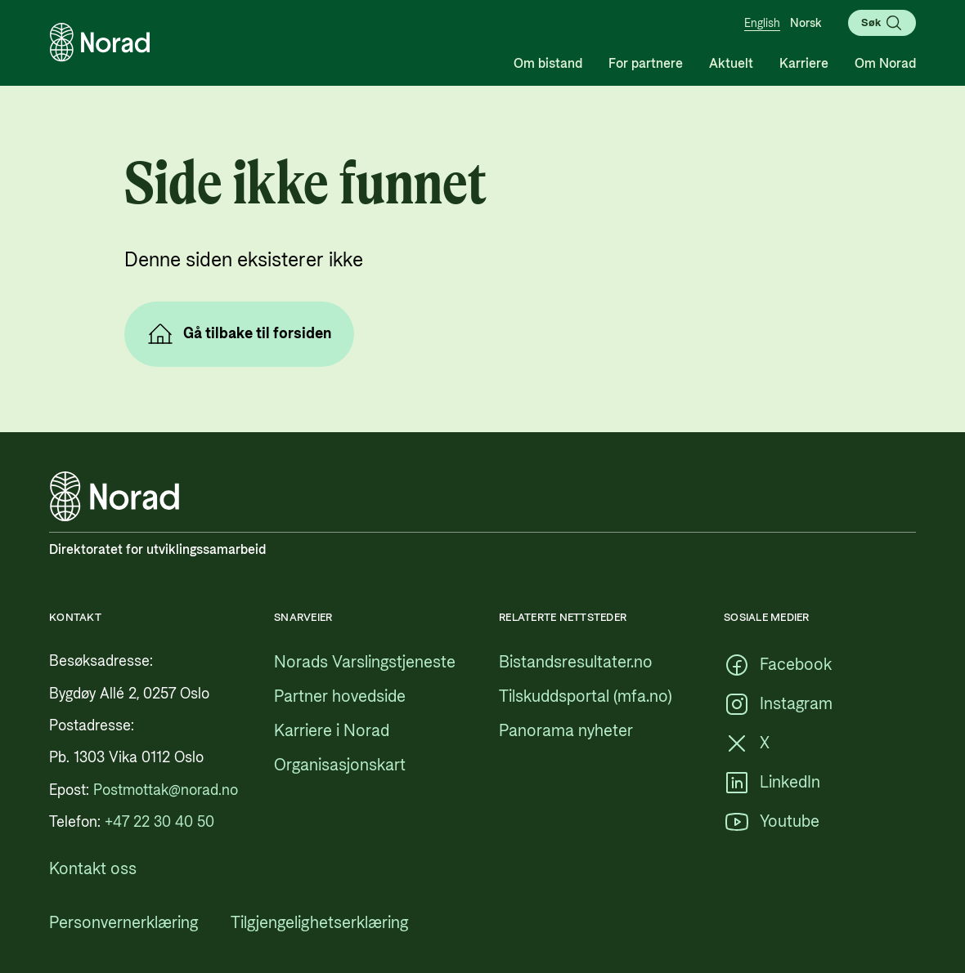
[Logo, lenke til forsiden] (99, 42)
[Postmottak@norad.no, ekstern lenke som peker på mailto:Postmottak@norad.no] (165, 790)
